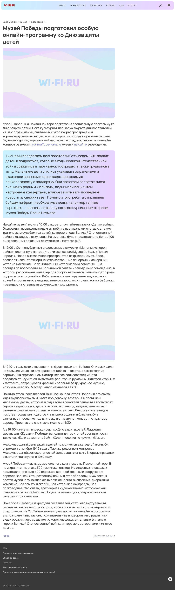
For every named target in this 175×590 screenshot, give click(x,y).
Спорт (132, 5)
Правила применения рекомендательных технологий (29, 572)
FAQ (5, 548)
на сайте (80, 144)
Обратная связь (11, 558)
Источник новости (104, 535)
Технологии (78, 5)
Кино (62, 5)
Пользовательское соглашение (18, 553)
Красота (96, 5)
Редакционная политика (15, 567)
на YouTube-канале (46, 144)
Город (110, 5)
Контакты (7, 562)
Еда (121, 5)
